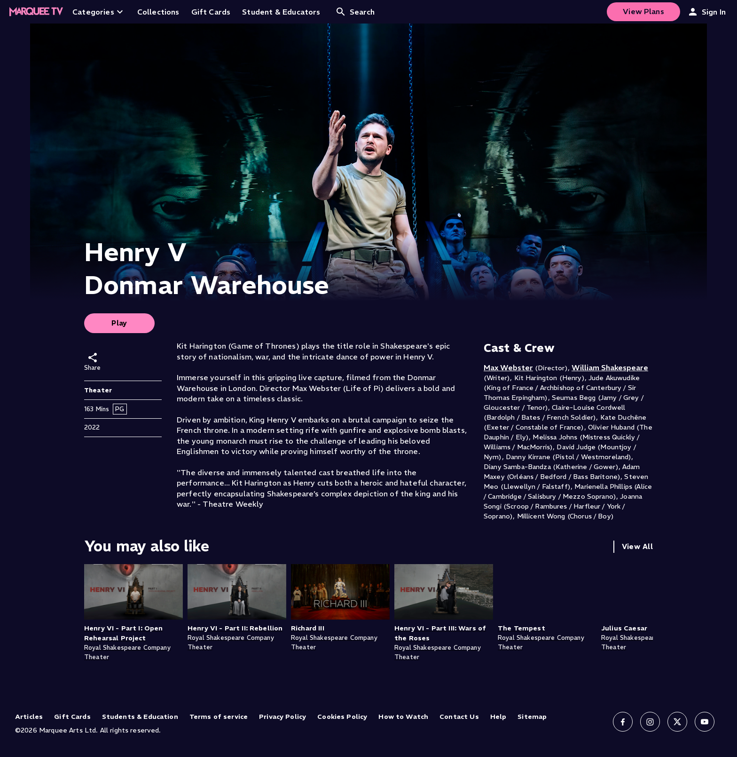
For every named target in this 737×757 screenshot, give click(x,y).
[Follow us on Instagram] (650, 722)
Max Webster (508, 367)
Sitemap (532, 716)
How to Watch (403, 716)
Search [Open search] (355, 11)
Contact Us (459, 716)
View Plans (643, 11)
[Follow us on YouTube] (704, 722)
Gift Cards (72, 716)
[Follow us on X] (677, 722)
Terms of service (218, 716)
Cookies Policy (342, 716)
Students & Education (140, 716)
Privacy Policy (282, 716)
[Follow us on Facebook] (623, 722)
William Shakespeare (610, 367)
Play (119, 323)
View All (637, 546)
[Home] (36, 11)
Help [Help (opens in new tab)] (498, 716)
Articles (29, 716)
